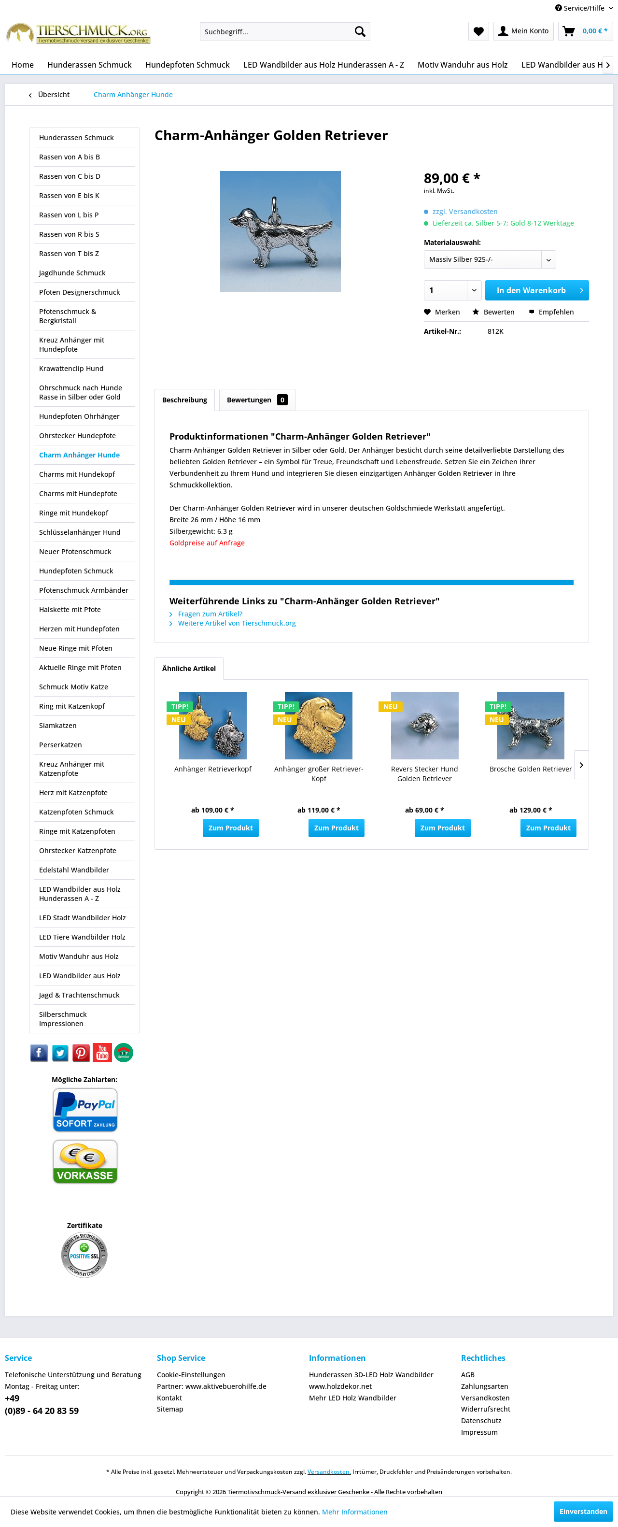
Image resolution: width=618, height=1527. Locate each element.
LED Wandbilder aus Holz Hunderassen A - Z (80, 894)
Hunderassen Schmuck (76, 137)
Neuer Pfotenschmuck (75, 551)
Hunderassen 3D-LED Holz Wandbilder (371, 1374)
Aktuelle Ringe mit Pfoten (80, 667)
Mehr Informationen (355, 1511)
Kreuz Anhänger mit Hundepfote (71, 344)
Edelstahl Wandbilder (74, 869)
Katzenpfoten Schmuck (76, 811)
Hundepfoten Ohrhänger (79, 416)
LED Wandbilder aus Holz (80, 975)
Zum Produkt (231, 827)
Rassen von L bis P (69, 214)
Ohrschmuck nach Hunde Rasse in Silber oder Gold (80, 392)
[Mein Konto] (523, 31)
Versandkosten (485, 1397)
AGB (468, 1374)
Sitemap (170, 1408)
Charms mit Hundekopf (77, 474)
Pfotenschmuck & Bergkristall (67, 316)
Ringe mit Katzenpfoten (77, 831)
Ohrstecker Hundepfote (77, 435)
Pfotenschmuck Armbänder (83, 590)
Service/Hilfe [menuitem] (580, 8)
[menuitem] (285, 31)
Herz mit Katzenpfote (73, 792)
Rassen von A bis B (69, 156)
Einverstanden (583, 1511)
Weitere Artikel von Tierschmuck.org (232, 623)
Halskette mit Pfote (70, 609)
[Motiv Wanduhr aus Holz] (463, 65)
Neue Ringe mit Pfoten (75, 648)
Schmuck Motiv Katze (73, 686)
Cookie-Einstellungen (191, 1374)
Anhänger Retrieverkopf (213, 768)
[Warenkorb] (585, 31)
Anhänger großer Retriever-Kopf (319, 773)
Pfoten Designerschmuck (79, 292)
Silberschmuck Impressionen (63, 1019)
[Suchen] (360, 31)
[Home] (23, 65)
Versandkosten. (329, 1472)
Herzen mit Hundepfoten (79, 628)
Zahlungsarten (484, 1386)
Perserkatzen (60, 744)
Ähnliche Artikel (189, 668)
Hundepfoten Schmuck (76, 570)
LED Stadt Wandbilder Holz (82, 917)
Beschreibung (184, 399)
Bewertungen (257, 399)
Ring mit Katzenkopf (72, 706)
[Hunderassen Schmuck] (90, 65)
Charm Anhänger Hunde (79, 454)
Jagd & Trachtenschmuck (79, 994)
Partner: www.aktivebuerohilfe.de (212, 1386)
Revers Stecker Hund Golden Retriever (424, 773)
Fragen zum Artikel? (205, 613)
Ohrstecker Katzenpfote (77, 850)
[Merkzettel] (478, 31)
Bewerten (494, 311)
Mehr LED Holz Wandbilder (352, 1397)
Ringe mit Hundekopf (73, 512)
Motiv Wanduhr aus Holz (79, 956)
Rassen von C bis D (69, 176)
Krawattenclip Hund (71, 368)
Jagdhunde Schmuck (72, 272)
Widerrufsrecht (485, 1408)
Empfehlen (551, 311)
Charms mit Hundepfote (78, 493)
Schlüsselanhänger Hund (80, 532)
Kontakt (169, 1397)
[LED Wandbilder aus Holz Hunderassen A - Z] (324, 65)
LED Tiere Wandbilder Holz (82, 937)
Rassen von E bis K (69, 195)
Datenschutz (481, 1420)
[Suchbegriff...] (285, 31)
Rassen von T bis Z (69, 253)
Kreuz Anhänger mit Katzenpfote (71, 768)
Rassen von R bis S (69, 234)
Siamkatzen (58, 725)
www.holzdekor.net (340, 1386)
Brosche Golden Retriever (531, 768)
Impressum (479, 1432)
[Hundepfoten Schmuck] (188, 65)
